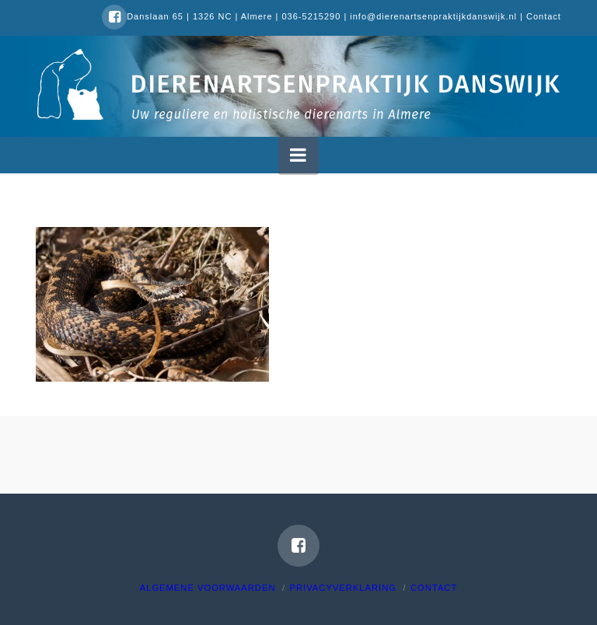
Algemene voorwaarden (208, 587)
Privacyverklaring (343, 587)
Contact (543, 16)
